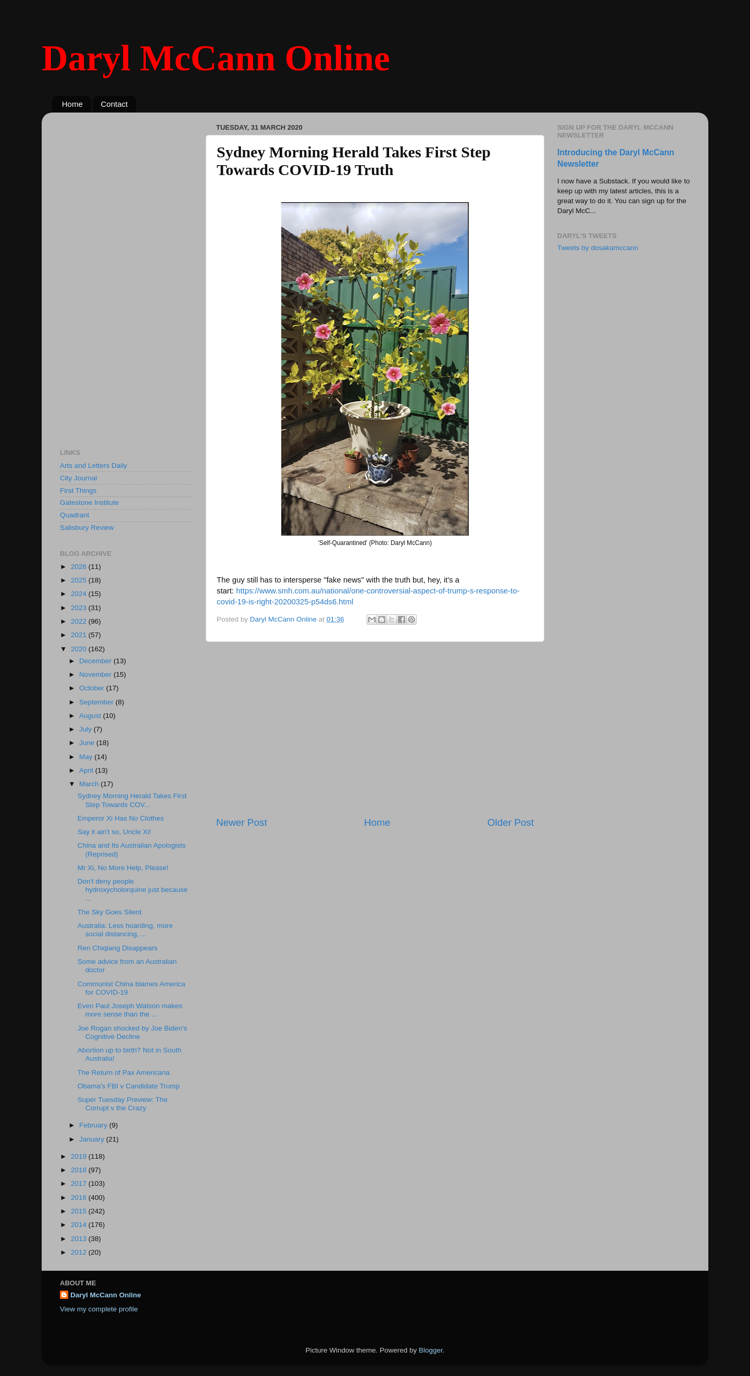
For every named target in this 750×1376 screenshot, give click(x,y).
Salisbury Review (87, 527)
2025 (80, 580)
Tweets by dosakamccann (597, 248)
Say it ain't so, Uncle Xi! (114, 832)
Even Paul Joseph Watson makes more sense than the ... (130, 1010)
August (91, 716)
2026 (80, 567)
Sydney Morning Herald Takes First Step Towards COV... (132, 800)
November (96, 674)
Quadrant (74, 515)
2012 (80, 1252)
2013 (80, 1239)
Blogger (431, 1350)
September (97, 702)
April (87, 770)
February (94, 1125)
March (90, 784)
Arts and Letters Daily (93, 465)
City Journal (78, 478)
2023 (80, 608)
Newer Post (241, 822)
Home (72, 104)
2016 (80, 1197)
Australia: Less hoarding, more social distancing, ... (125, 930)
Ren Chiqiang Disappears (118, 948)
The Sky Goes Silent (110, 912)
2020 (80, 649)
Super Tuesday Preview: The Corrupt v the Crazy (123, 1104)
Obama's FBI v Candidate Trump (129, 1086)
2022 (80, 621)
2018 (80, 1170)
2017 (80, 1183)
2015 (80, 1211)
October (92, 688)
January (92, 1139)
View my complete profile (99, 1309)
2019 (80, 1156)
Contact (114, 104)
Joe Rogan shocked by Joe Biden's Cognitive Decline (132, 1032)
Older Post (511, 822)
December (96, 661)
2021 (80, 635)
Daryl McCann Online (216, 58)
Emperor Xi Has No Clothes (121, 818)
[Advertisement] (375, 729)
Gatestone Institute (89, 502)
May (86, 757)
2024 (80, 594)
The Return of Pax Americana (124, 1072)
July (86, 729)
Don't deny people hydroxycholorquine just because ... (133, 889)
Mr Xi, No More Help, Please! (123, 868)
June (87, 743)
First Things (78, 490)
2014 (80, 1225)
